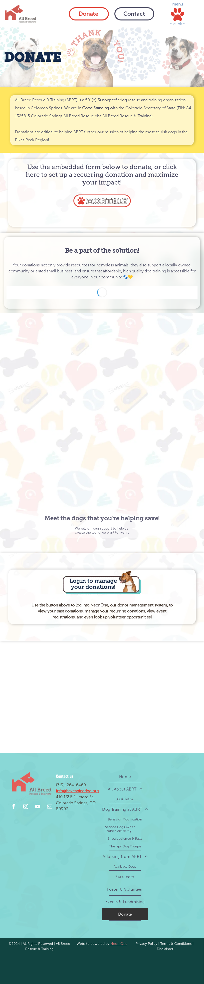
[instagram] (25, 807)
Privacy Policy (146, 944)
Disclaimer (165, 949)
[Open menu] (177, 14)
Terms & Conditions (176, 944)
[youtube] (37, 807)
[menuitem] (125, 777)
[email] (49, 807)
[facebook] (13, 807)
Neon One (118, 944)
